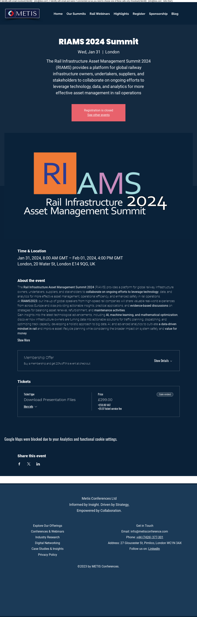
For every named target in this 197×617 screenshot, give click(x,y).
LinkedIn (154, 549)
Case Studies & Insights (47, 549)
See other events (98, 115)
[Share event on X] (29, 463)
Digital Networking (47, 543)
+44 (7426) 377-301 (149, 537)
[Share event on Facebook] (19, 463)
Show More (24, 340)
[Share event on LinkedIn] (38, 463)
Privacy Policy (47, 555)
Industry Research (47, 537)
